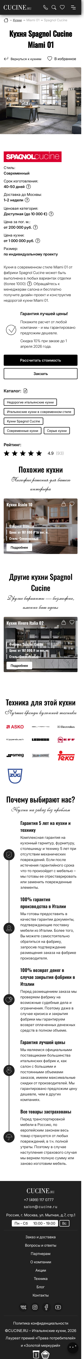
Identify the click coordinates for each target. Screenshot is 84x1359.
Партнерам (40, 1253)
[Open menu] (73, 7)
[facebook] (46, 1307)
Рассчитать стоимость (40, 360)
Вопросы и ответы (40, 1245)
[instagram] (35, 1307)
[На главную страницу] (17, 7)
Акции (40, 1270)
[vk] (23, 1307)
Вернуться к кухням (26, 59)
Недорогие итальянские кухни (30, 402)
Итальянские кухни (49, 1330)
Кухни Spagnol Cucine (23, 421)
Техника (41, 1278)
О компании (40, 1262)
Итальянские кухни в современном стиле (39, 412)
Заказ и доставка (40, 1237)
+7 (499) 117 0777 (39, 1199)
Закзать (41, 373)
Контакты (41, 1295)
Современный (28, 538)
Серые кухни (57, 431)
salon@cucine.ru (41, 1206)
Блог (41, 1287)
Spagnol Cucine (33, 644)
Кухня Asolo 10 (19, 504)
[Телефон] (45, 7)
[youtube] (58, 1307)
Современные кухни (22, 431)
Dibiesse (28, 525)
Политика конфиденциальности (40, 1323)
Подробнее (19, 547)
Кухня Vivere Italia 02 (25, 623)
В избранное (65, 58)
